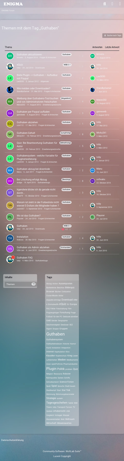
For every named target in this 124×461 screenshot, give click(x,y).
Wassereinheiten (53, 419)
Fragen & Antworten (48, 57)
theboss (20, 240)
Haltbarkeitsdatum (54, 344)
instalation (56, 348)
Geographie (63, 321)
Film (70, 309)
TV (74, 407)
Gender (54, 321)
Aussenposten (65, 283)
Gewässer (65, 325)
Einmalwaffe (53, 304)
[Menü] (120, 4)
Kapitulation (60, 352)
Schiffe (67, 378)
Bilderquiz (69, 287)
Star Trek (66, 390)
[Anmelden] (112, 4)
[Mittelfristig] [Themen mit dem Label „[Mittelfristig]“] (65, 143)
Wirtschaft (51, 423)
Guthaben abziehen (27, 122)
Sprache (61, 386)
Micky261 (21, 136)
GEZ (71, 325)
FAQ (48, 309)
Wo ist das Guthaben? (29, 215)
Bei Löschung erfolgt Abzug (32, 179)
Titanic (49, 407)
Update (49, 411)
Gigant (49, 329)
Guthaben (22, 225)
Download (67, 299)
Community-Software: (62, 451)
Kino (68, 352)
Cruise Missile (52, 296)
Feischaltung (61, 309)
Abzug (49, 284)
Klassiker (50, 355)
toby (18, 68)
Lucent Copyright (62, 456)
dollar (60, 296)
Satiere (60, 378)
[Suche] (105, 4)
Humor (73, 344)
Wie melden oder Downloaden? (33, 88)
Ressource (58, 374)
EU (68, 304)
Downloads (40, 68)
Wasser (66, 415)
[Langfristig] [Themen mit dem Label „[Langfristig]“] (66, 133)
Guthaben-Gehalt (26, 132)
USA (68, 411)
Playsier (20, 219)
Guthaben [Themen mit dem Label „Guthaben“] (66, 54)
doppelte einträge (53, 300)
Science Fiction (67, 382)
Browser (50, 291)
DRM (75, 300)
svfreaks (100, 179)
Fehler (53, 309)
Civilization (66, 292)
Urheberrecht (59, 411)
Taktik (70, 403)
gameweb (21, 115)
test (76, 403)
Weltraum (69, 419)
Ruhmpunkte (51, 378)
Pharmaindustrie (70, 364)
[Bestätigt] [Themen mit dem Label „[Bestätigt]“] (66, 179)
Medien (62, 359)
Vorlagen (58, 415)
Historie (66, 344)
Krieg (69, 355)
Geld (48, 320)
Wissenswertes (64, 423)
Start (59, 390)
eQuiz (20, 64)
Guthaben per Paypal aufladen (33, 111)
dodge (19, 182)
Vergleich (50, 415)
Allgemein (45, 81)
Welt (62, 419)
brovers (20, 57)
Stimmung (50, 394)
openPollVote (57, 364)
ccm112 (20, 125)
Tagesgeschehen (56, 402)
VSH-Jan (20, 250)
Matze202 (21, 105)
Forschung (65, 312)
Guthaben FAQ (24, 257)
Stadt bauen (70, 386)
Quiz (75, 369)
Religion (49, 374)
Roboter (67, 373)
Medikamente (72, 360)
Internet (50, 351)
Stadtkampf (51, 390)
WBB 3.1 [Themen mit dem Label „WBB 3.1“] (67, 65)
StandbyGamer (23, 91)
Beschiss (60, 288)
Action (55, 284)
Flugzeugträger (52, 313)
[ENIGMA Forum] (13, 4)
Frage (73, 313)
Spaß (48, 386)
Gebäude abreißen (70, 317)
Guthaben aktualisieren (29, 54)
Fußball (49, 317)
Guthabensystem (54, 339)
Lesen (75, 356)
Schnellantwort (52, 382)
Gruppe (56, 329)
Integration (65, 348)
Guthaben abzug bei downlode (33, 169)
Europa (73, 304)
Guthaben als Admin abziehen (33, 247)
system (60, 398)
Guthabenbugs (44, 182)
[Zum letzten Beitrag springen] (92, 56)
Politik (61, 368)
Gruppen (63, 328)
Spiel (54, 385)
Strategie (51, 398)
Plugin (51, 369)
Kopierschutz (61, 356)
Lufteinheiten (51, 360)
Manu (19, 172)
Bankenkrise (51, 288)
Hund (48, 348)
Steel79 (20, 196)
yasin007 (20, 209)
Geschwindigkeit (53, 325)
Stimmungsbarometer (65, 394)
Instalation (22, 236)
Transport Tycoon (64, 407)
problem (68, 369)
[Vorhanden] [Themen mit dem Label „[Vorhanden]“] (65, 247)
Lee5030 (20, 81)
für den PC (57, 317)
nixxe (48, 364)
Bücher (58, 292)
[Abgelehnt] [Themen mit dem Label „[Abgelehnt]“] (66, 98)
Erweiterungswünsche (52, 105)
